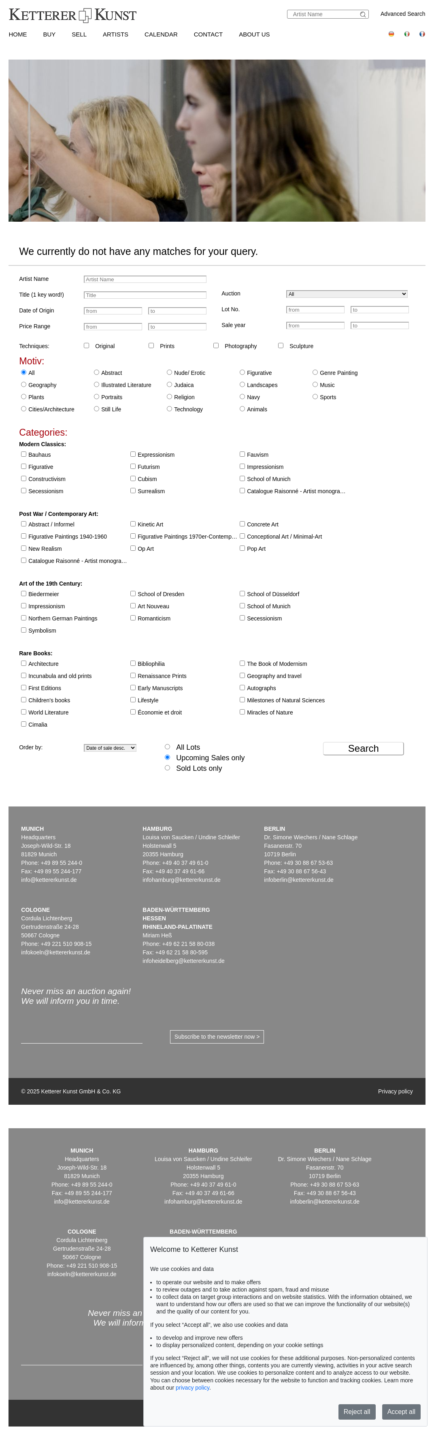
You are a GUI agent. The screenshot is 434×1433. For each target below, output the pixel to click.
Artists (115, 34)
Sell (79, 34)
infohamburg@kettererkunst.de (181, 880)
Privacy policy (395, 1091)
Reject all (357, 1411)
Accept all (401, 1411)
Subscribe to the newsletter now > (217, 1036)
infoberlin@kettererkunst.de (298, 880)
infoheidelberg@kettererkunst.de (184, 961)
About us (254, 34)
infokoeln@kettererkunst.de (55, 952)
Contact (208, 34)
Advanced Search (403, 14)
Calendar (161, 34)
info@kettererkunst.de (49, 880)
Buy (49, 34)
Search (363, 748)
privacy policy (192, 1387)
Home (18, 34)
